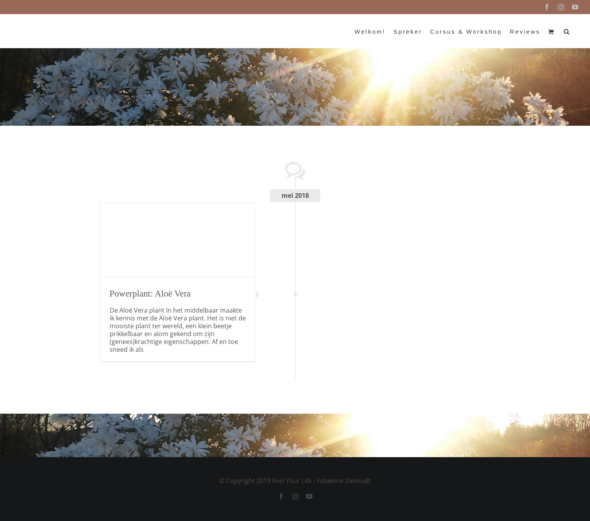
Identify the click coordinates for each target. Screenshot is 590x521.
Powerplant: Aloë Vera (150, 293)
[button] (567, 30)
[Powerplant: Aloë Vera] (178, 240)
